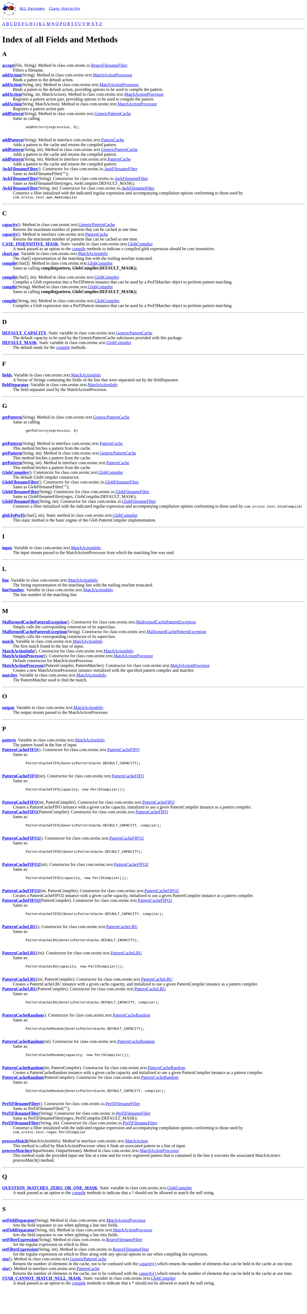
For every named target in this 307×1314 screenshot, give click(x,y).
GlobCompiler (140, 246)
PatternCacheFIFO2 (127, 847)
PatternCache (112, 141)
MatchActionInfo (93, 256)
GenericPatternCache (113, 113)
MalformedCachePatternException (166, 626)
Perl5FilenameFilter (123, 1127)
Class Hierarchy (64, 8)
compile (79, 251)
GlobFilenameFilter (122, 486)
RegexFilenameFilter (109, 65)
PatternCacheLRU (121, 940)
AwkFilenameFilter (120, 170)
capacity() (148, 1288)
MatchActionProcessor (112, 75)
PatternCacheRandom (131, 1033)
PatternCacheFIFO (123, 753)
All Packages (32, 8)
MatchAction (136, 1165)
